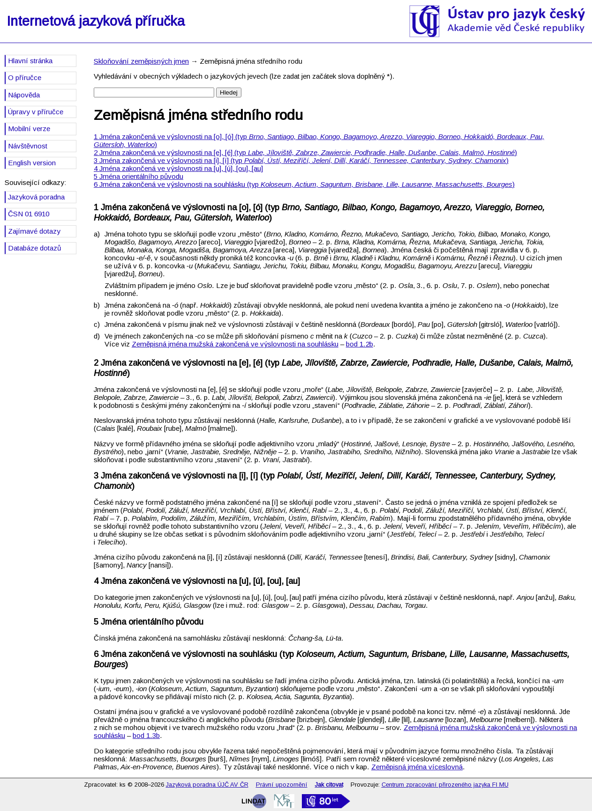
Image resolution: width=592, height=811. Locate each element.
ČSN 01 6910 (28, 214)
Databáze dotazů (34, 248)
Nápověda (24, 95)
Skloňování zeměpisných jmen (141, 61)
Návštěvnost (27, 146)
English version (32, 163)
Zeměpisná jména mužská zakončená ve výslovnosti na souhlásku (235, 344)
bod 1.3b (146, 735)
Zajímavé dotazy (34, 231)
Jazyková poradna (36, 197)
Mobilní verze (29, 129)
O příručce (24, 77)
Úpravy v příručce (35, 112)
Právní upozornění (281, 784)
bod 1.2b (359, 344)
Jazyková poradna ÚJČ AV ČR (207, 784)
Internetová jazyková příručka (96, 21)
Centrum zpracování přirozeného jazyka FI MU (445, 784)
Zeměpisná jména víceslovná (417, 767)
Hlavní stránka (30, 61)
